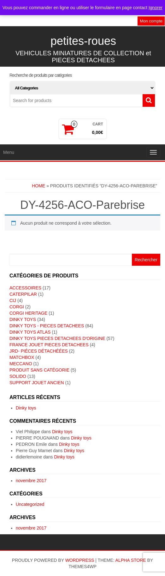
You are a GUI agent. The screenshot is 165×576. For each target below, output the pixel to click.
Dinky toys (26, 407)
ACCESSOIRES (25, 287)
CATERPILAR (23, 294)
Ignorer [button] (155, 7)
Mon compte (151, 21)
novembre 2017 (31, 480)
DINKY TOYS (22, 319)
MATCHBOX (21, 357)
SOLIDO (17, 376)
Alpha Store (130, 560)
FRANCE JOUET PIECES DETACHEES (49, 344)
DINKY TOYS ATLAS (29, 332)
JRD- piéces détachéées (38, 351)
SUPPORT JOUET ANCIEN (36, 382)
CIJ (12, 300)
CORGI (16, 306)
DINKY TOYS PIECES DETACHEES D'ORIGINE (57, 338)
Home (38, 185)
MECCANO (20, 363)
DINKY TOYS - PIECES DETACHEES (46, 325)
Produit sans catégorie (39, 370)
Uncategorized (30, 504)
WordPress (79, 560)
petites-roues (83, 40)
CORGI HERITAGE (28, 313)
